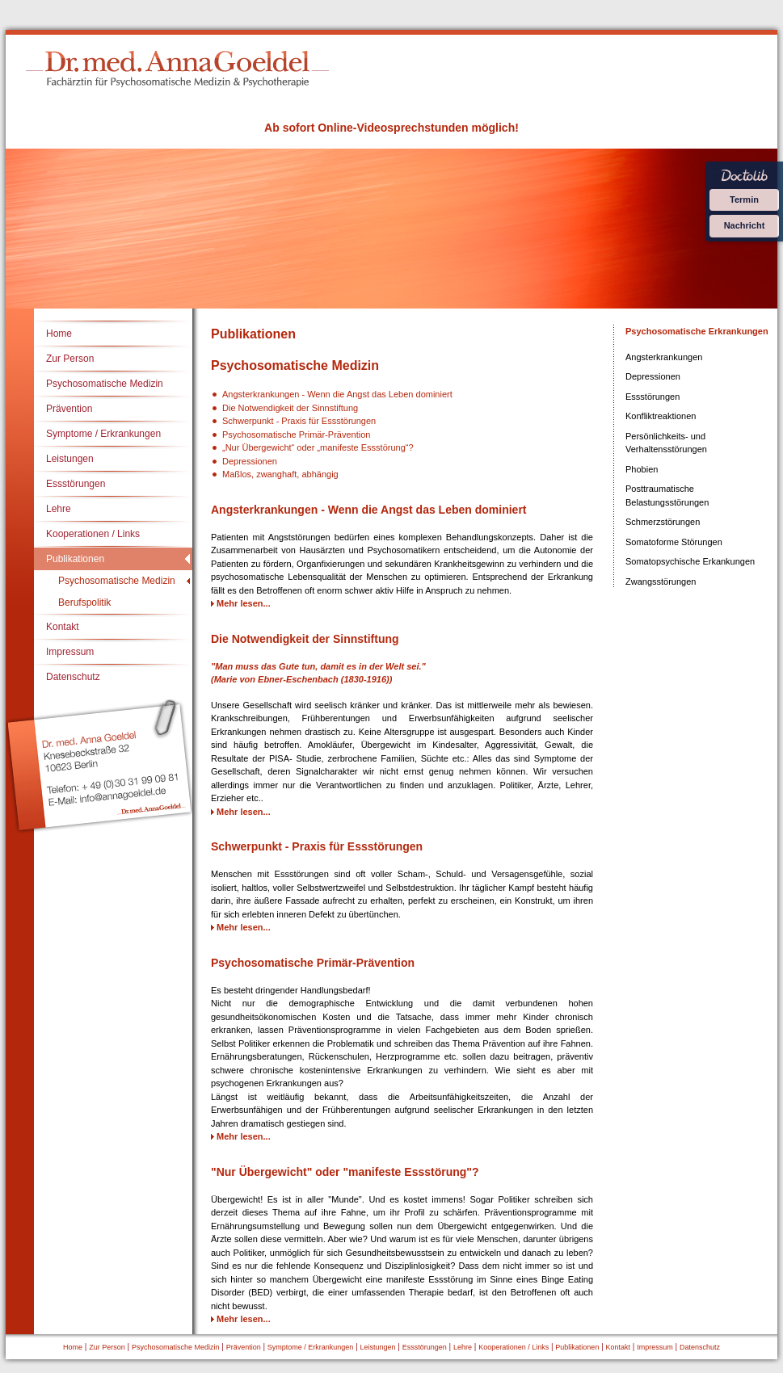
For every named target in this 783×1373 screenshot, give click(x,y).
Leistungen (70, 458)
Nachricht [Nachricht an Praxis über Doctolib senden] (744, 225)
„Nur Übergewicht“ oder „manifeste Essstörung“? (318, 447)
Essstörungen (75, 483)
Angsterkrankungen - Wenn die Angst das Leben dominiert (337, 394)
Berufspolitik (84, 602)
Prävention (69, 408)
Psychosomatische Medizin (104, 383)
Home (59, 333)
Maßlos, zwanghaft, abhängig (280, 474)
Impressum (70, 651)
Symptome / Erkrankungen (103, 433)
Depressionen (249, 461)
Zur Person (70, 358)
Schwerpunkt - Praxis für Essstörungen (299, 421)
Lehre (58, 508)
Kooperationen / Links (93, 534)
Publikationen (75, 559)
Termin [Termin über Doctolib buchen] (744, 199)
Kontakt (62, 626)
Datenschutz (73, 676)
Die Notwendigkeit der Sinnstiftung (290, 408)
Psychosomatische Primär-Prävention (296, 434)
